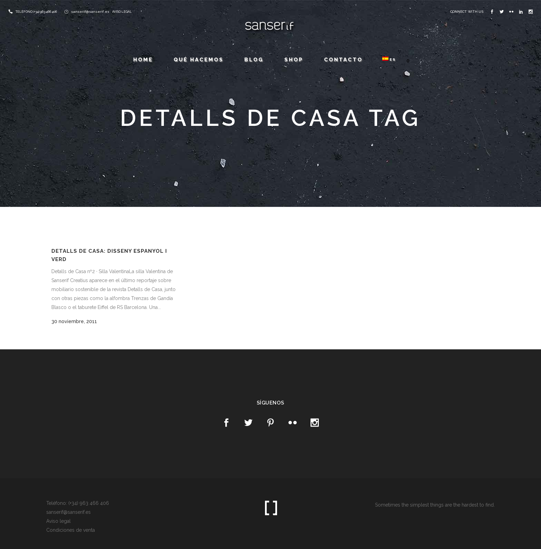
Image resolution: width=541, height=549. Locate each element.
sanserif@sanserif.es (90, 11)
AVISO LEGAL (122, 11)
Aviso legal (58, 521)
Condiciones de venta (70, 530)
